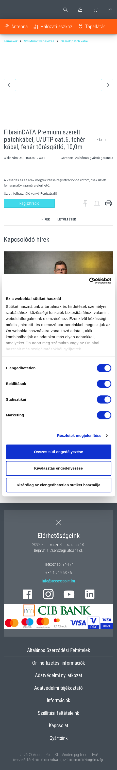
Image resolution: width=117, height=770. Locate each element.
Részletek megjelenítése (79, 435)
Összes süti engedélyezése (58, 452)
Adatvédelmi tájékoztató (58, 688)
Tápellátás (95, 27)
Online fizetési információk (58, 663)
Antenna (19, 27)
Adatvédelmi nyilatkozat (58, 675)
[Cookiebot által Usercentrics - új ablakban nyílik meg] (89, 280)
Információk (58, 700)
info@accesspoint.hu (58, 581)
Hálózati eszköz (56, 27)
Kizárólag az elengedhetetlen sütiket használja (58, 485)
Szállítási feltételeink (58, 713)
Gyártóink (58, 738)
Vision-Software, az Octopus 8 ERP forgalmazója (72, 760)
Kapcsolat (58, 725)
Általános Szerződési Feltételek (58, 650)
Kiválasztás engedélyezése (58, 468)
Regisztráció (29, 203)
